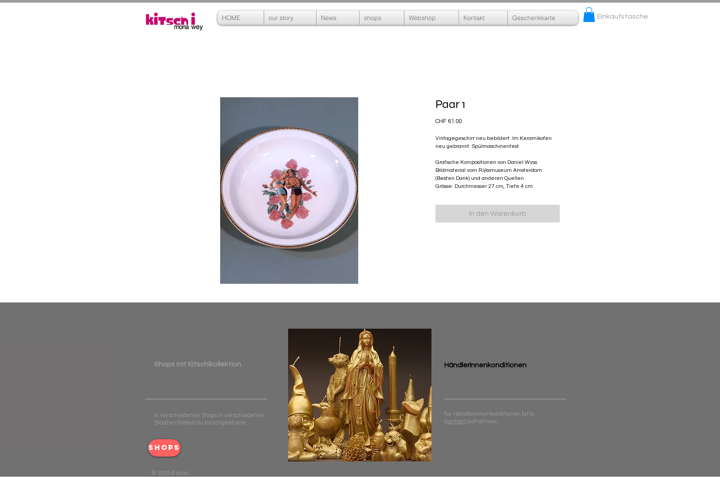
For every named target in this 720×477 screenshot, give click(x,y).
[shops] (164, 448)
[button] (431, 18)
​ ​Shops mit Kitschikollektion (197, 364)
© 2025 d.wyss (169, 473)
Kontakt (455, 421)
